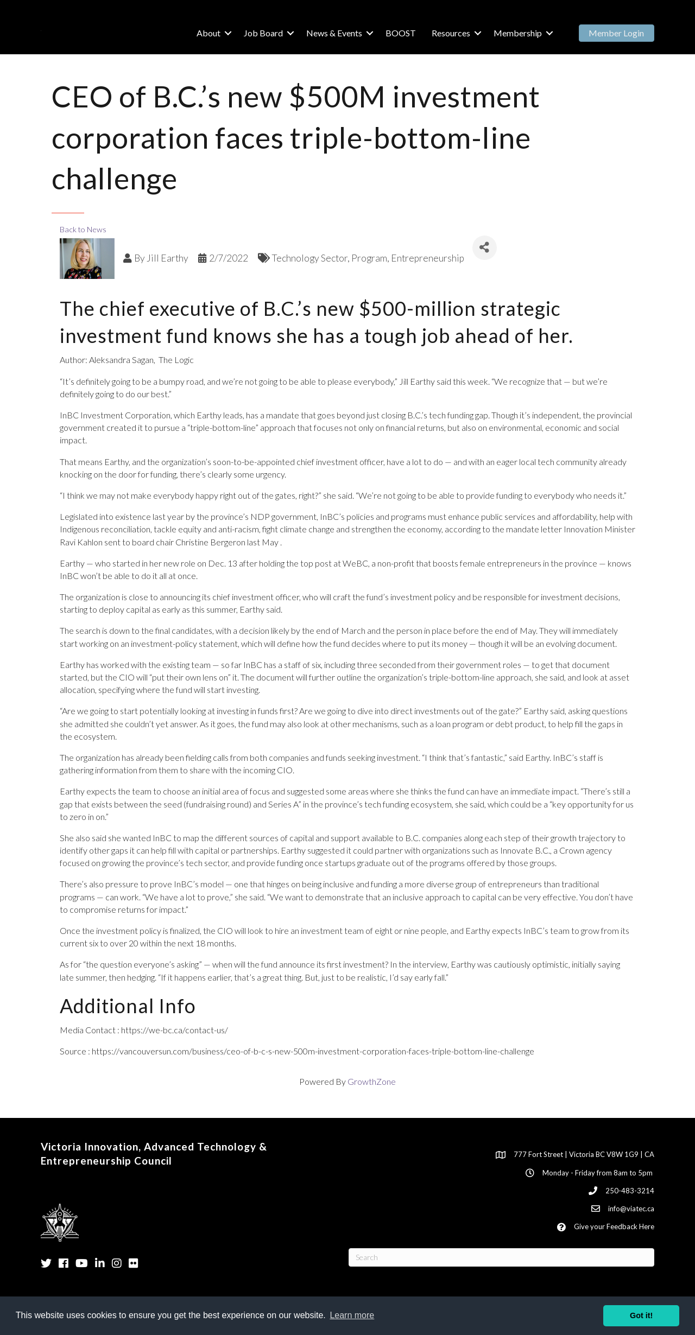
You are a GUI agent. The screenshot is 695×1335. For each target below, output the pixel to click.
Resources (451, 33)
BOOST (401, 33)
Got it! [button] (641, 1315)
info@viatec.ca (631, 1208)
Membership (518, 33)
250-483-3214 (629, 1190)
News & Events (334, 33)
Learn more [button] (352, 1315)
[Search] (501, 1257)
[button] (616, 33)
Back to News (83, 229)
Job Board (263, 33)
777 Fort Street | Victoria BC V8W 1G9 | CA (584, 1154)
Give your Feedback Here (614, 1226)
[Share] (484, 248)
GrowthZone (372, 1081)
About (208, 33)
